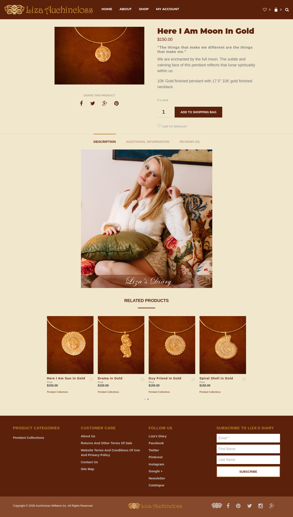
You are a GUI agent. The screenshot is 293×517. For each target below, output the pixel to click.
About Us (88, 436)
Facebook (156, 443)
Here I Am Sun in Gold (66, 378)
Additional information (147, 141)
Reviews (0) (190, 141)
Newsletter (157, 478)
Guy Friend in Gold (165, 378)
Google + (156, 471)
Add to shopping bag (198, 112)
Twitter (154, 450)
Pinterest (156, 457)
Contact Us (89, 462)
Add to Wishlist (174, 126)
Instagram (156, 464)
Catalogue (156, 485)
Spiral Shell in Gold (216, 378)
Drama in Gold (110, 378)
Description (104, 141)
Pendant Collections (57, 392)
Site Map (87, 469)
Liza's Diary (158, 436)
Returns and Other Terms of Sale (106, 443)
